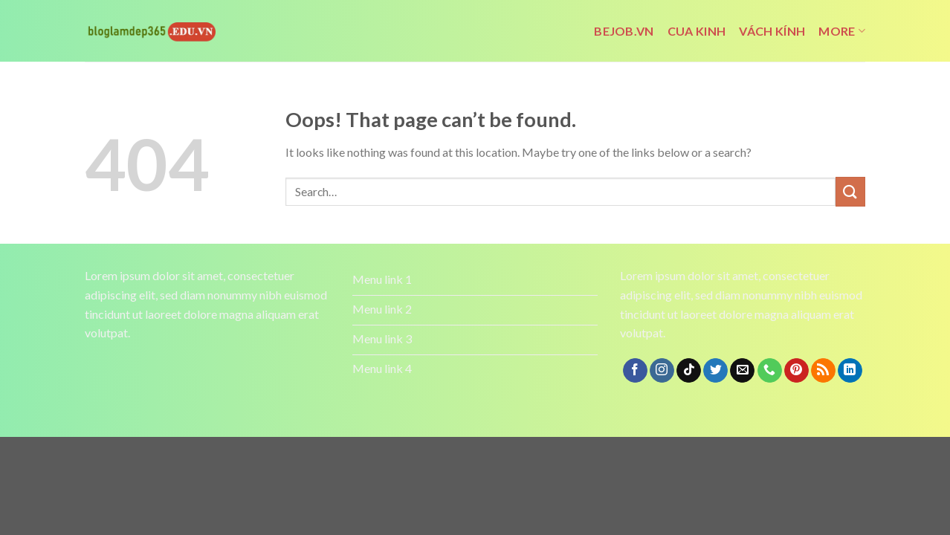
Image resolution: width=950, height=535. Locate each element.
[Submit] (850, 191)
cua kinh (697, 31)
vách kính (772, 31)
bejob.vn (624, 31)
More (841, 31)
